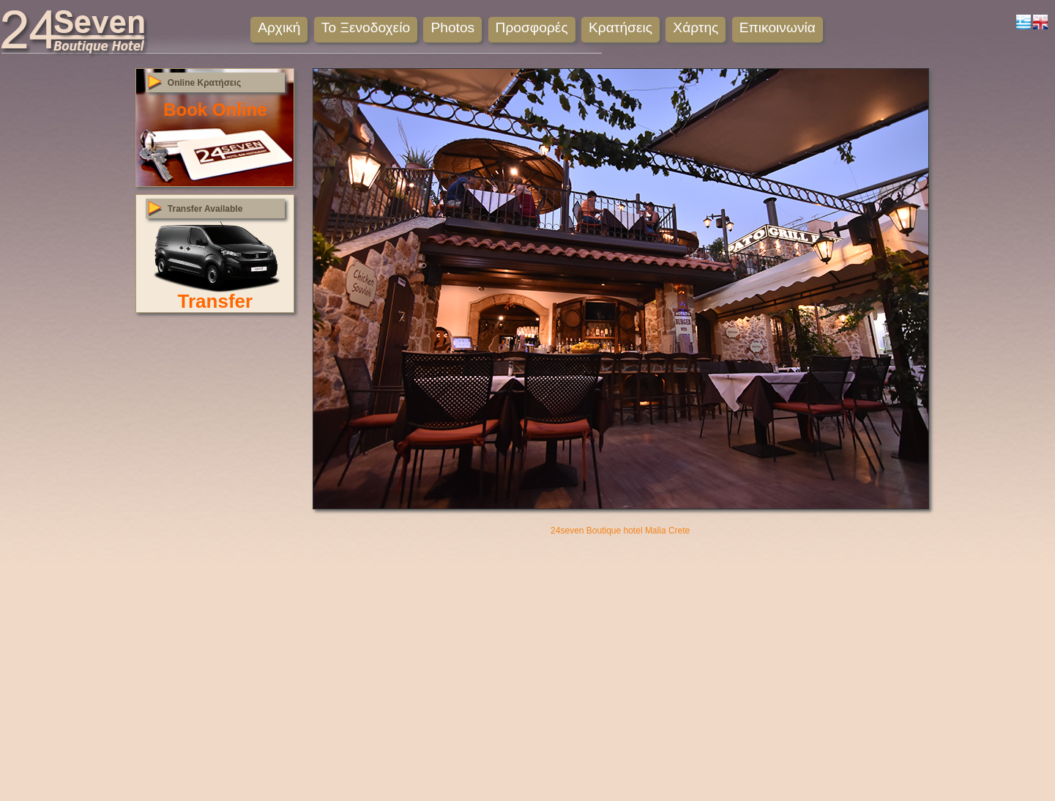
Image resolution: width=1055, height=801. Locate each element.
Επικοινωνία (777, 27)
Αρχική (279, 27)
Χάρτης (695, 27)
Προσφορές (532, 27)
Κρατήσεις (620, 27)
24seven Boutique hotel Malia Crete (620, 530)
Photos (452, 27)
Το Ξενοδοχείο (365, 27)
